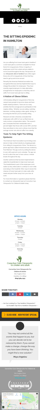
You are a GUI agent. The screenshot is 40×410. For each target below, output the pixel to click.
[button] (20, 315)
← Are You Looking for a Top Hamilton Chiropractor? (18, 303)
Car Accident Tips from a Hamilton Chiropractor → (22, 305)
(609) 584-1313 (20, 14)
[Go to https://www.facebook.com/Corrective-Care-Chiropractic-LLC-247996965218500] (13, 21)
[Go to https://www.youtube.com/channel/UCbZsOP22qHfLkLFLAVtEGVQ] (23, 21)
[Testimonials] (20, 343)
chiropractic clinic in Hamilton (15, 74)
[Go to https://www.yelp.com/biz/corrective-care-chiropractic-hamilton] (27, 21)
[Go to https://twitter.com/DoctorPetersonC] (18, 21)
